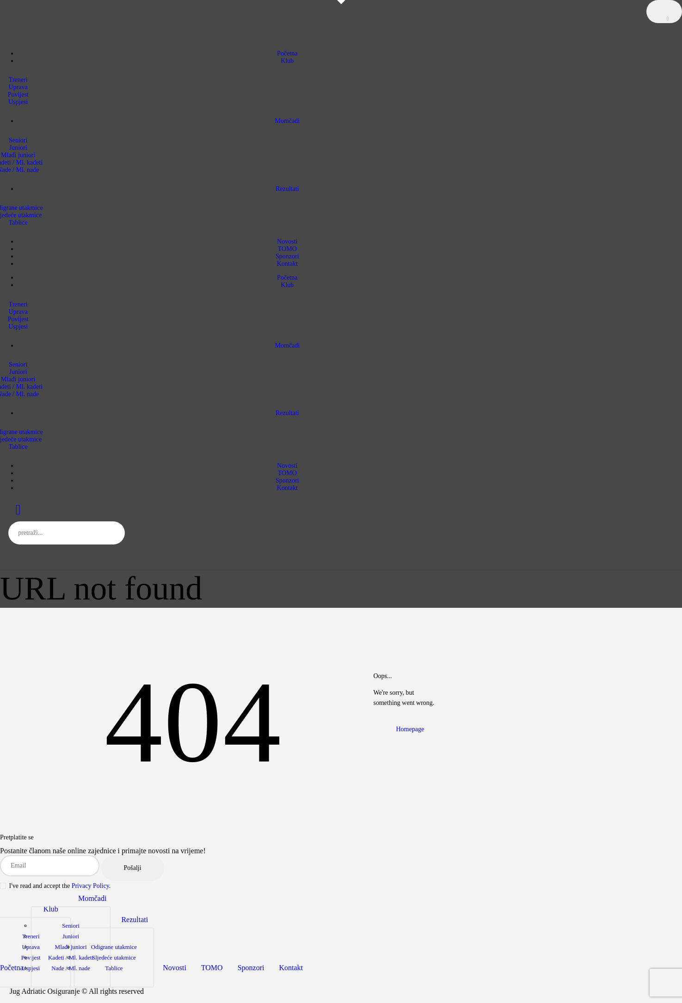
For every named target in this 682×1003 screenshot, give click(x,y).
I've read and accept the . (55, 885)
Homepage (410, 729)
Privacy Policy (90, 885)
